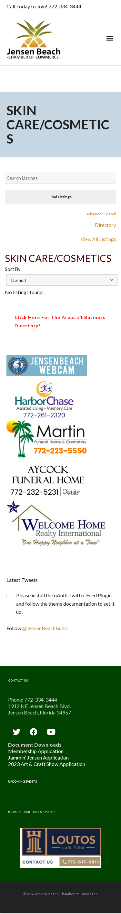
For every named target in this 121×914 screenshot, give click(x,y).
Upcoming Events (22, 781)
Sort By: (13, 269)
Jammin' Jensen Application (38, 757)
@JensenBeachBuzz (44, 628)
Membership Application (36, 751)
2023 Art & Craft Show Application (46, 764)
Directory (105, 225)
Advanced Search (101, 214)
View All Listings (98, 239)
